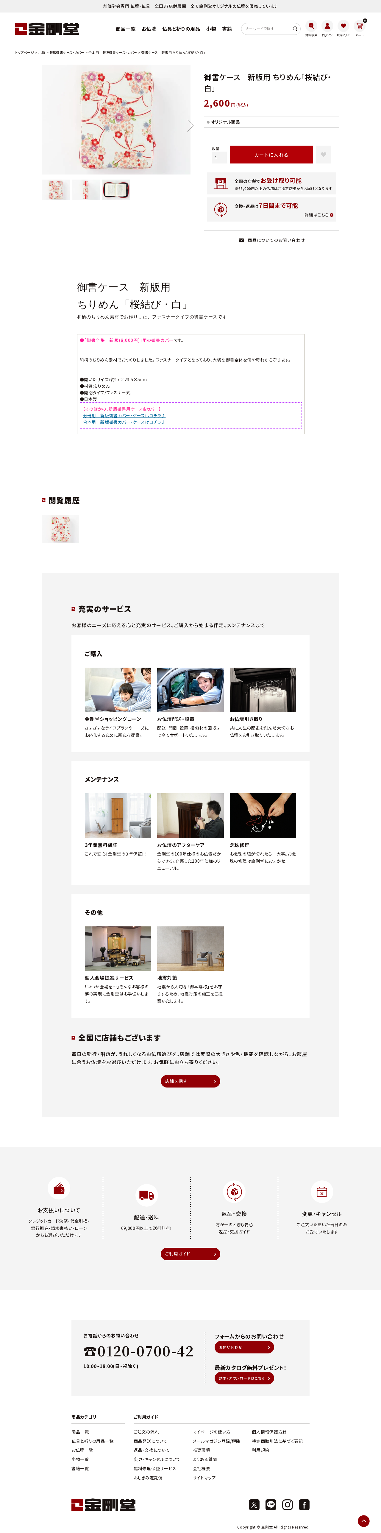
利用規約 (260, 1450)
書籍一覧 (80, 1468)
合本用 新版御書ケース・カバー (112, 52)
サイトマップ (204, 1478)
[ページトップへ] (364, 1521)
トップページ (24, 52)
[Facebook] (304, 1504)
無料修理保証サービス (155, 1468)
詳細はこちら (317, 215)
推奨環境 (201, 1450)
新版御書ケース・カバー (66, 52)
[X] (254, 1504)
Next (190, 126)
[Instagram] (287, 1504)
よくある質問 (205, 1459)
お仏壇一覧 (82, 1450)
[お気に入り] (343, 29)
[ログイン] (327, 29)
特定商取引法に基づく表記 (277, 1441)
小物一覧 (80, 1459)
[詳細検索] (311, 29)
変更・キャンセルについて (157, 1459)
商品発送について (151, 1441)
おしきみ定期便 (148, 1478)
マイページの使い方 (212, 1432)
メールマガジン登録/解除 (217, 1441)
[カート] (359, 29)
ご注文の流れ (146, 1432)
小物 (41, 52)
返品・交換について (152, 1450)
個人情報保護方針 (269, 1432)
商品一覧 (80, 1432)
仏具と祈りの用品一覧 (92, 1441)
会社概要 (201, 1468)
